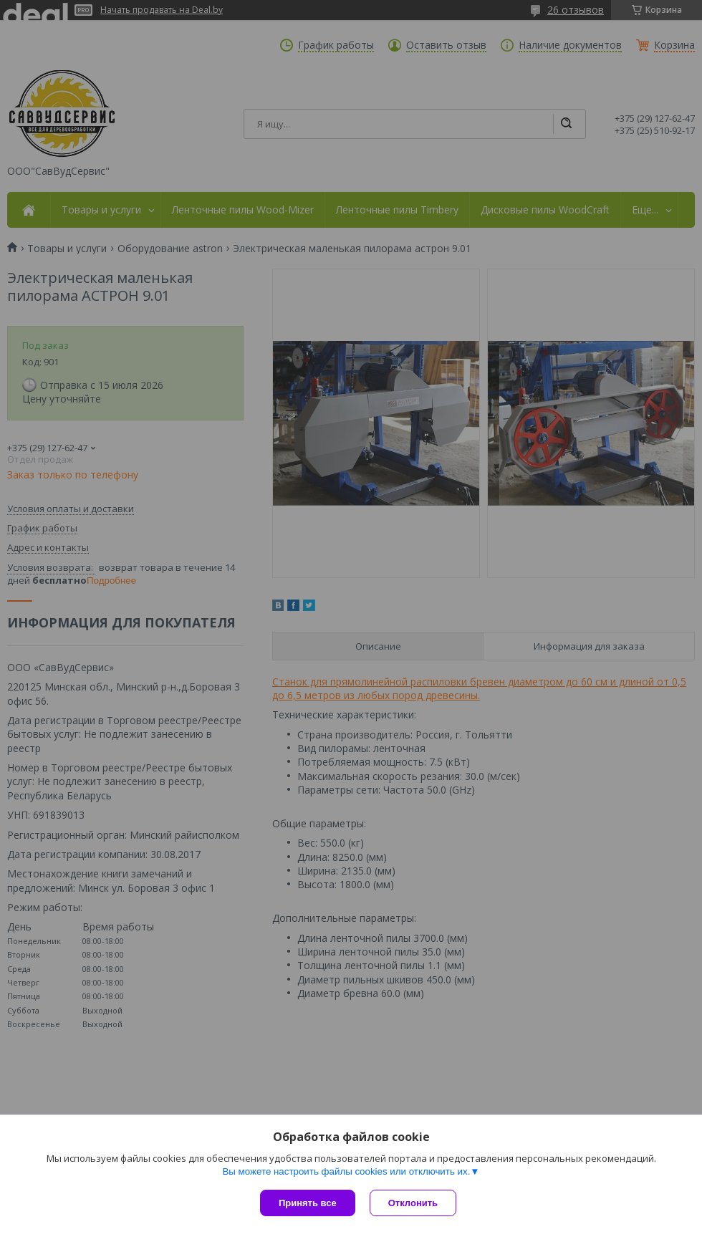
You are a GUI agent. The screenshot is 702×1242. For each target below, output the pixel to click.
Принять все (308, 1203)
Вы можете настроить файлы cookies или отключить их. (346, 1171)
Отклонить (413, 1203)
